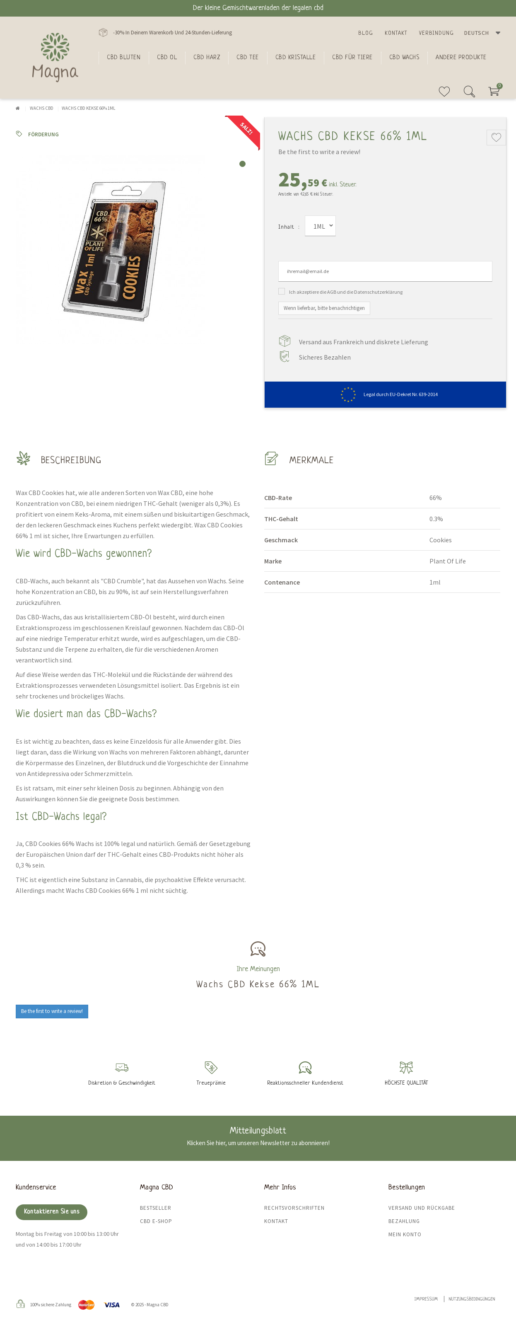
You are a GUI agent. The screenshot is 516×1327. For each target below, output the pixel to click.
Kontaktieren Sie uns (51, 1212)
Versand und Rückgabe (421, 1207)
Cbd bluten (123, 57)
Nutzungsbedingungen (472, 1299)
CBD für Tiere (352, 57)
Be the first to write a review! (319, 151)
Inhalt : (288, 227)
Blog (365, 33)
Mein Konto (405, 1234)
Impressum (426, 1299)
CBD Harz (206, 57)
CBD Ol (167, 57)
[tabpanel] (134, 249)
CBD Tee (247, 57)
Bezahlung (404, 1221)
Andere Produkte (461, 57)
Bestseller (155, 1207)
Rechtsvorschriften (294, 1207)
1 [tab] (242, 164)
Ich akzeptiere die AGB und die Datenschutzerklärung (346, 292)
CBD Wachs (404, 57)
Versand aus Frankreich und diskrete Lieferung (363, 342)
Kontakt (396, 33)
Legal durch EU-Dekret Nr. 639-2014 (385, 394)
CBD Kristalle (295, 57)
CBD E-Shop (156, 1221)
